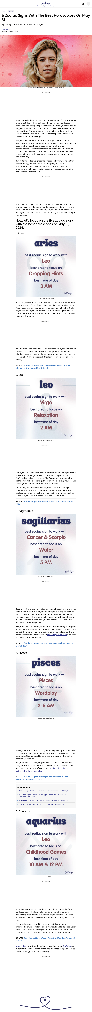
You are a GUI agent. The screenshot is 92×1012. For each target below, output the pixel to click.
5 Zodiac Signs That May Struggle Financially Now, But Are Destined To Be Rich (43, 796)
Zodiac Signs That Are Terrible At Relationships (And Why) (43, 791)
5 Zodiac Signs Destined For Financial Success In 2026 (41, 804)
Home (3, 11)
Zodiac (11, 11)
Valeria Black (6, 29)
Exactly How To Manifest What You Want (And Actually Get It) (45, 801)
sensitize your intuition (57, 634)
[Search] (82, 4)
